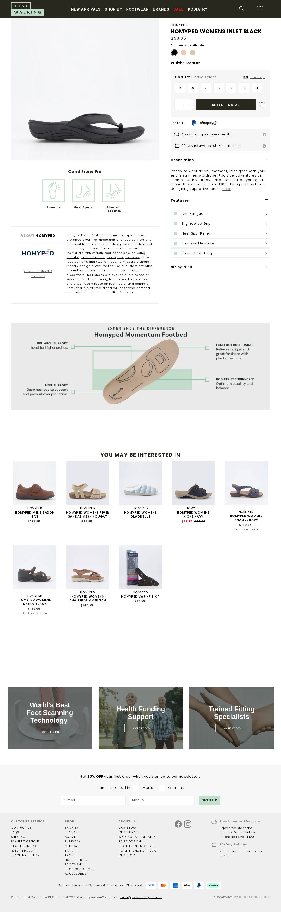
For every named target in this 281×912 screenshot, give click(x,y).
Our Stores (129, 832)
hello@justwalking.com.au (141, 897)
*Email (69, 800)
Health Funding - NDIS (138, 846)
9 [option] (231, 139)
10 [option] (244, 139)
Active (70, 837)
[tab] (220, 211)
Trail (69, 851)
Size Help (257, 128)
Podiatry (232, 42)
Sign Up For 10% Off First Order (199, 54)
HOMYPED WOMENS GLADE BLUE (140, 566)
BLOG (45, 13)
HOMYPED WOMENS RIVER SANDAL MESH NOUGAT (87, 566)
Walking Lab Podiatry (137, 837)
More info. (172, 3)
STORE (59, 13)
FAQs (15, 832)
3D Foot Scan (130, 842)
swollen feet (106, 313)
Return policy (23, 851)
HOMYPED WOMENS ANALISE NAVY (246, 569)
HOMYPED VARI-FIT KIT (140, 647)
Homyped (74, 286)
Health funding (24, 846)
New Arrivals (108, 42)
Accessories (76, 874)
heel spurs (115, 308)
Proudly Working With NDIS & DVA (144, 54)
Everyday (73, 842)
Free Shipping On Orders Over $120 (85, 54)
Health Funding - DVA (137, 851)
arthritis (73, 308)
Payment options (25, 842)
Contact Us (21, 828)
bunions (81, 313)
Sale (211, 42)
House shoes (76, 860)
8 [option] (219, 139)
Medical (71, 846)
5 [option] (180, 139)
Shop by (71, 828)
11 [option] (257, 139)
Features (180, 251)
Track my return (25, 855)
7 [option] (206, 139)
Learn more (50, 732)
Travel (70, 855)
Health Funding (23, 13)
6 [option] (193, 139)
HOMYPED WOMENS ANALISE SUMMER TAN (87, 649)
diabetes (132, 308)
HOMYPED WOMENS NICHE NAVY (193, 566)
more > (227, 240)
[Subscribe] (210, 800)
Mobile (138, 800)
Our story (128, 828)
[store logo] (38, 32)
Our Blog (127, 855)
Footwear (73, 865)
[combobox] (209, 27)
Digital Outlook (254, 897)
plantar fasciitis (92, 308)
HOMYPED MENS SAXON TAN (34, 566)
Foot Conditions (80, 869)
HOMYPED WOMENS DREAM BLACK (34, 653)
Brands (71, 832)
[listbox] (220, 140)
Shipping (18, 837)
